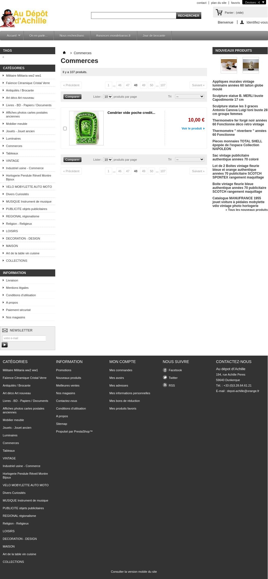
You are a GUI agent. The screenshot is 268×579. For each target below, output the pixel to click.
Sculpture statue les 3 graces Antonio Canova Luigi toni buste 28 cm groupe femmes (239, 110)
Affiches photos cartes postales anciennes (27, 114)
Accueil (11, 37)
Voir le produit (192, 128)
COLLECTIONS (16, 260)
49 (143, 85)
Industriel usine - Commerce (25, 168)
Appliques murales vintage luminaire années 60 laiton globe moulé (237, 85)
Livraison (12, 280)
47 (127, 85)
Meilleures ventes (68, 385)
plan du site (218, 2)
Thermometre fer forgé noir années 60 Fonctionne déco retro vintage (239, 122)
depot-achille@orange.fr (243, 391)
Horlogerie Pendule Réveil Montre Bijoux (28, 177)
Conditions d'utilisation (21, 295)
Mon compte (122, 361)
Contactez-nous (66, 400)
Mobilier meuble (16, 123)
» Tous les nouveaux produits (247, 209)
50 (151, 85)
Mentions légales (17, 287)
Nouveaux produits (233, 51)
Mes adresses (118, 385)
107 (162, 85)
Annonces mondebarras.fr (113, 35)
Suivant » (198, 85)
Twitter (173, 377)
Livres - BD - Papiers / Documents (28, 105)
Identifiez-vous (257, 22)
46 (119, 85)
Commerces (14, 146)
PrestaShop (81, 431)
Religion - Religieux (19, 223)
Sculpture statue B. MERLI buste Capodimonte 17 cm (237, 98)
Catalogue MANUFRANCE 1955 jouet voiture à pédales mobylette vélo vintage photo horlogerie (238, 202)
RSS (172, 385)
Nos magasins (15, 317)
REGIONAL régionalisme (22, 216)
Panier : (234, 12)
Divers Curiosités (17, 194)
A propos (12, 302)
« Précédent (71, 85)
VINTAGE (12, 160)
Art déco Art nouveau (20, 97)
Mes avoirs (116, 377)
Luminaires (13, 138)
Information (14, 273)
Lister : (98, 96)
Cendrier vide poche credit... (131, 113)
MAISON (12, 245)
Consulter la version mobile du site (134, 571)
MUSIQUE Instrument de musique (28, 201)
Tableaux (12, 153)
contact (201, 2)
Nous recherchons (72, 35)
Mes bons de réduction (124, 400)
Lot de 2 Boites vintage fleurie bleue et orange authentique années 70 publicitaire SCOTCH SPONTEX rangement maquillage (238, 171)
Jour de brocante (154, 35)
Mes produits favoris (122, 408)
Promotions (63, 370)
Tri (169, 96)
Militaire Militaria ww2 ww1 (23, 75)
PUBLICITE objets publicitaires (26, 209)
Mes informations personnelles (129, 393)
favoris (235, 2)
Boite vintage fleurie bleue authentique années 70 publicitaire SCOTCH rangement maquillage (239, 188)
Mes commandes (120, 370)
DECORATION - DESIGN (23, 238)
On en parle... (38, 35)
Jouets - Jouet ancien (20, 131)
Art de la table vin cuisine (22, 253)
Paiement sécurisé (18, 310)
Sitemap (61, 423)
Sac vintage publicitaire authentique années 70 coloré (235, 157)
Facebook (175, 370)
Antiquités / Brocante (20, 90)
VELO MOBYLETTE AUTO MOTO (29, 186)
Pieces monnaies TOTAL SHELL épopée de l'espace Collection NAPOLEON (237, 145)
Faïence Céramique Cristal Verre (28, 83)
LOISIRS (12, 231)
